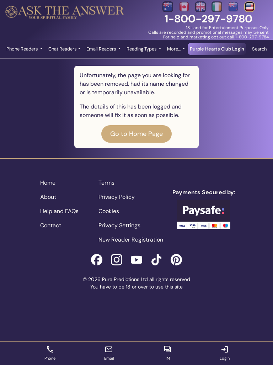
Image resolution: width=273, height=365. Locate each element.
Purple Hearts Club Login (217, 49)
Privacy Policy (116, 197)
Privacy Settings (119, 225)
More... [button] (174, 49)
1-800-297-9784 (252, 37)
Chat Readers (62, 49)
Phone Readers (22, 49)
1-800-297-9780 (208, 19)
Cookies (108, 211)
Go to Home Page (136, 133)
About (48, 197)
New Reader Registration (130, 239)
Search (259, 49)
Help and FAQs (59, 211)
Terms (106, 182)
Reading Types (142, 49)
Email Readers (101, 49)
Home (47, 182)
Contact (50, 225)
